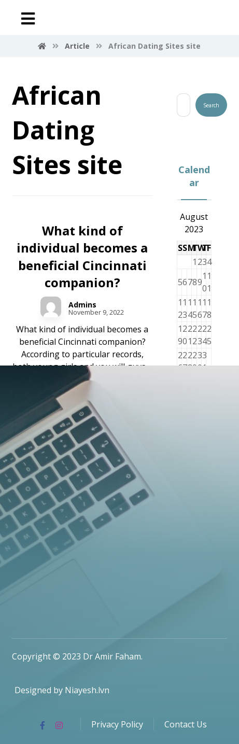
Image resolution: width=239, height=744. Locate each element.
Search (211, 105)
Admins (82, 305)
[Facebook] (42, 725)
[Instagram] (59, 725)
